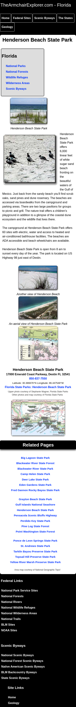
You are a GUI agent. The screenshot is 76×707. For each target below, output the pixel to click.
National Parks (16, 66)
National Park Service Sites (19, 590)
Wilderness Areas (18, 83)
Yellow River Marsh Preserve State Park (35, 562)
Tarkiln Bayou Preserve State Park (35, 551)
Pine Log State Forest (35, 526)
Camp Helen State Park (35, 473)
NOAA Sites (9, 630)
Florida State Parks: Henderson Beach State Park (38, 387)
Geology (7, 26)
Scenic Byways (44, 18)
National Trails (11, 618)
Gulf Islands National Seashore (35, 504)
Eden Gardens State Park (35, 484)
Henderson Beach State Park (35, 510)
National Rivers (11, 601)
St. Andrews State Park (35, 545)
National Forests (17, 71)
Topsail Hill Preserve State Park (35, 556)
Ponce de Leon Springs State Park (35, 540)
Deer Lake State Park (35, 479)
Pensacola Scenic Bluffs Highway (35, 515)
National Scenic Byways (17, 655)
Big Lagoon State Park (35, 457)
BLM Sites (8, 624)
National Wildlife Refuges (18, 607)
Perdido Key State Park (35, 520)
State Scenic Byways (15, 677)
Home (5, 18)
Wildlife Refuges (17, 77)
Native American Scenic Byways (23, 666)
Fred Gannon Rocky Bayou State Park (35, 490)
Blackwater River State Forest (35, 463)
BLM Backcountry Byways (19, 672)
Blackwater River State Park (35, 468)
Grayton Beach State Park (35, 499)
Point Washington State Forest (35, 531)
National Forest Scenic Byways (22, 660)
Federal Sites (22, 18)
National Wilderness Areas (19, 613)
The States (65, 18)
